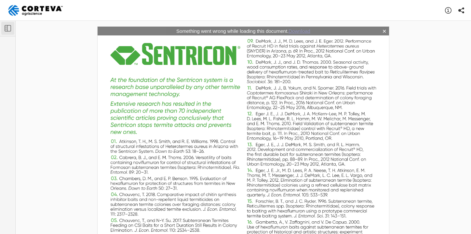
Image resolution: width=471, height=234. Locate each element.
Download (299, 31)
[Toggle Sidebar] (7, 28)
